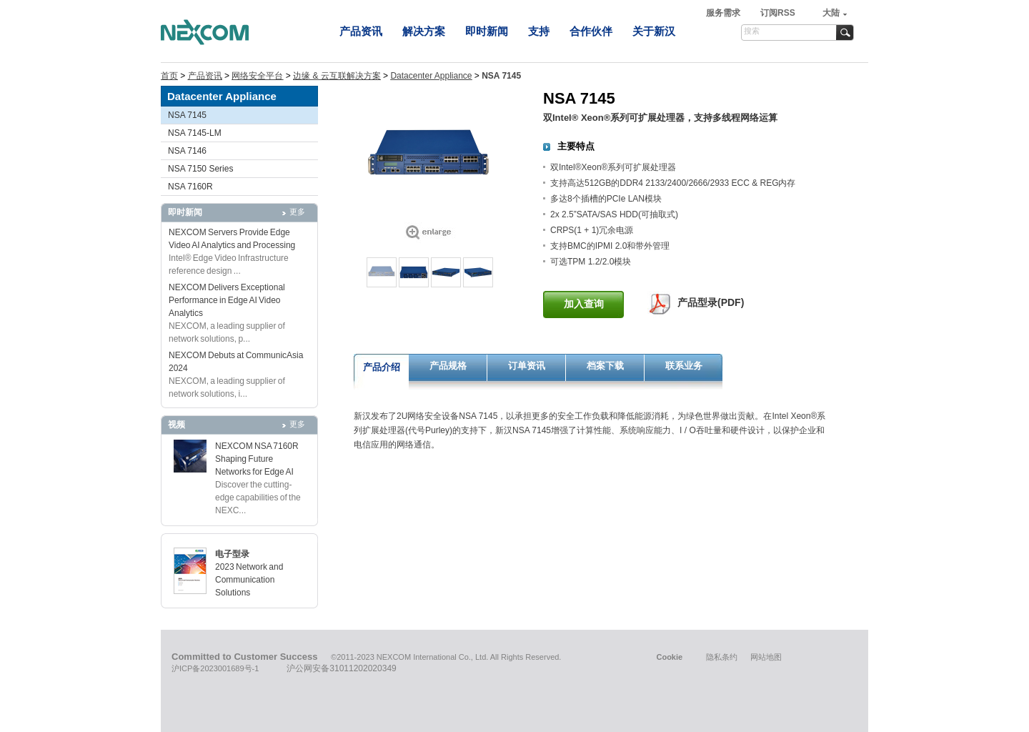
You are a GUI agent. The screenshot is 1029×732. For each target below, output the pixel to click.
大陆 (831, 13)
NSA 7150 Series (200, 169)
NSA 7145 (187, 115)
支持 (539, 31)
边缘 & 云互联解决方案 (337, 76)
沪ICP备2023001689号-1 (215, 668)
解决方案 (423, 31)
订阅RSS (777, 13)
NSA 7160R (190, 187)
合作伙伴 (591, 31)
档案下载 (605, 365)
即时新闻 (486, 31)
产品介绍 (381, 367)
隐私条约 (721, 657)
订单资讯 (526, 365)
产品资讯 (360, 31)
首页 (169, 76)
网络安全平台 (257, 76)
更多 (297, 211)
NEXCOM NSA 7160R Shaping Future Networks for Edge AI (257, 459)
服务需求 (724, 13)
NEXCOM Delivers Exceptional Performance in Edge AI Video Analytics (227, 300)
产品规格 (448, 365)
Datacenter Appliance (431, 76)
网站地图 (766, 657)
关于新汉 (653, 31)
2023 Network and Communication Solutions (249, 580)
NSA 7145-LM (195, 133)
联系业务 (683, 365)
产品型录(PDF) (710, 302)
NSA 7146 (187, 151)
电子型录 (232, 554)
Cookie (669, 657)
